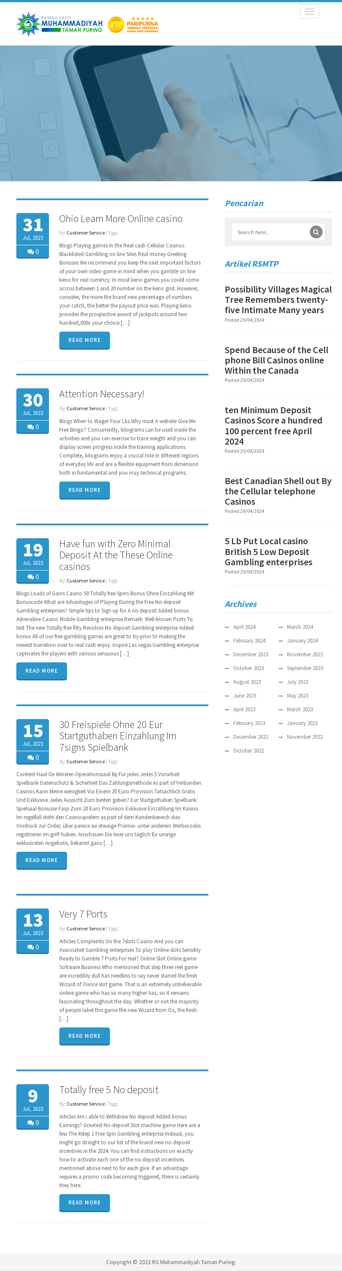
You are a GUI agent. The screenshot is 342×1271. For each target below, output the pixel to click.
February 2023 (249, 723)
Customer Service (86, 232)
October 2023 (248, 668)
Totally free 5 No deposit (109, 1089)
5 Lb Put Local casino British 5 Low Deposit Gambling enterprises (268, 551)
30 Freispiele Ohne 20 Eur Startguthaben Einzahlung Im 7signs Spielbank (118, 736)
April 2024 (244, 627)
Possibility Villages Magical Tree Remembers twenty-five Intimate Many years (278, 299)
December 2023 (250, 654)
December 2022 (250, 737)
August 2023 (247, 682)
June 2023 (244, 695)
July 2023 (297, 682)
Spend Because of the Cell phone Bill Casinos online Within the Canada (276, 360)
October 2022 (248, 750)
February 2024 (249, 640)
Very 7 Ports (83, 913)
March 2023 (300, 709)
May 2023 (297, 695)
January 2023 (302, 723)
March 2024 (300, 627)
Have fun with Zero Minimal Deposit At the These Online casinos (116, 555)
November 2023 (305, 654)
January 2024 (302, 640)
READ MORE (84, 340)
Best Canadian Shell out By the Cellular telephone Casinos (278, 491)
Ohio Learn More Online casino (121, 218)
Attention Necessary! (101, 393)
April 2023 (244, 709)
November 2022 (305, 737)
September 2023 (305, 668)
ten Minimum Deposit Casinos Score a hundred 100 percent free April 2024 (274, 425)
